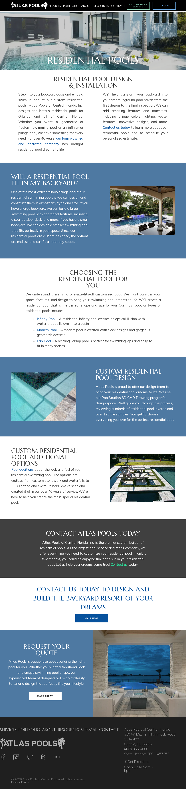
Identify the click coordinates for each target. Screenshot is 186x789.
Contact (118, 5)
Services (55, 5)
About (86, 5)
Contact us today (116, 127)
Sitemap (89, 730)
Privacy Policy (20, 782)
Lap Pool (44, 341)
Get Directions (136, 762)
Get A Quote (164, 6)
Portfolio (70, 5)
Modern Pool (47, 330)
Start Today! (45, 696)
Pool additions (22, 469)
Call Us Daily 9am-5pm (138, 5)
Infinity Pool (46, 319)
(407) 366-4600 (136, 749)
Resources (101, 5)
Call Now (91, 618)
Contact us (119, 564)
